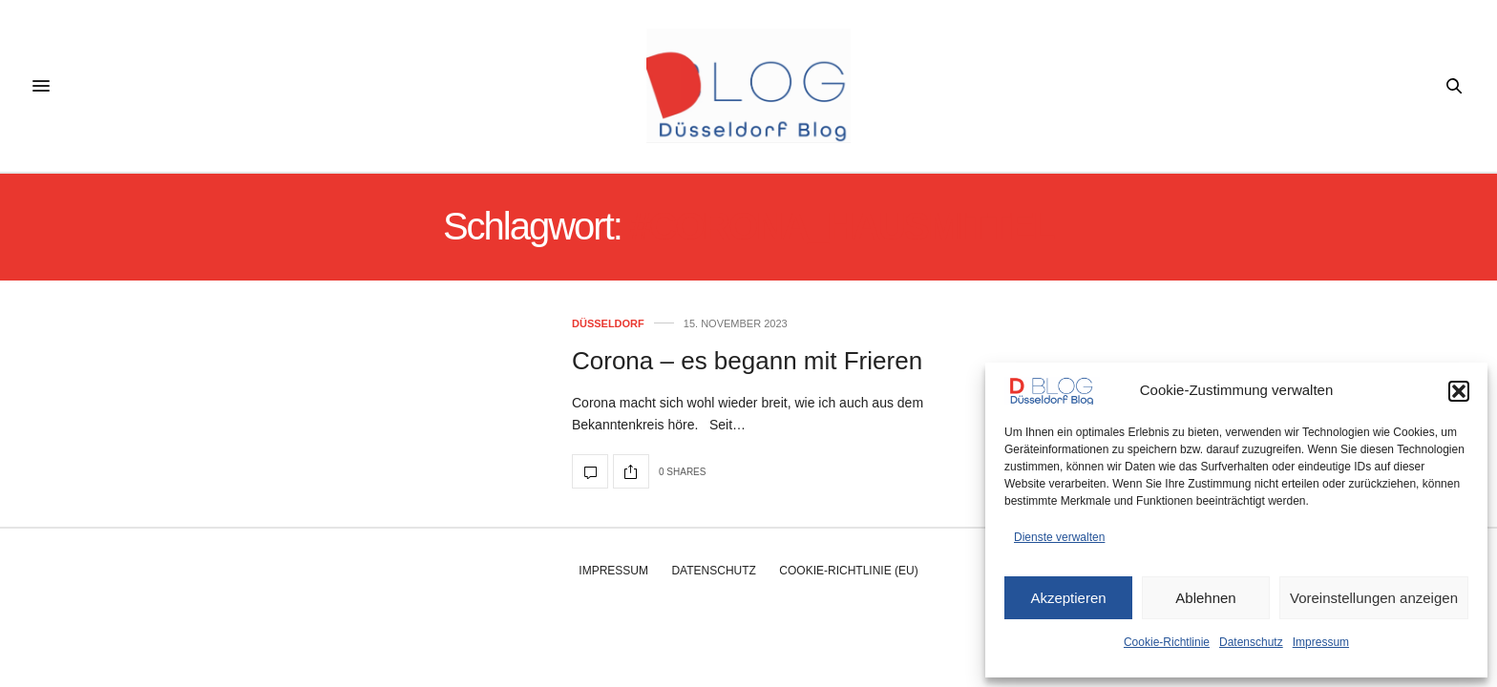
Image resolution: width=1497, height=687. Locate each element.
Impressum (1321, 642)
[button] (1458, 391)
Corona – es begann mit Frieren (747, 360)
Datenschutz (1251, 642)
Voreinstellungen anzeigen (1374, 598)
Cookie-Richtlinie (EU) (848, 570)
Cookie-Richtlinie (1167, 642)
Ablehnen (1205, 598)
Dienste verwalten (1059, 537)
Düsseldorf (608, 324)
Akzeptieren (1068, 598)
